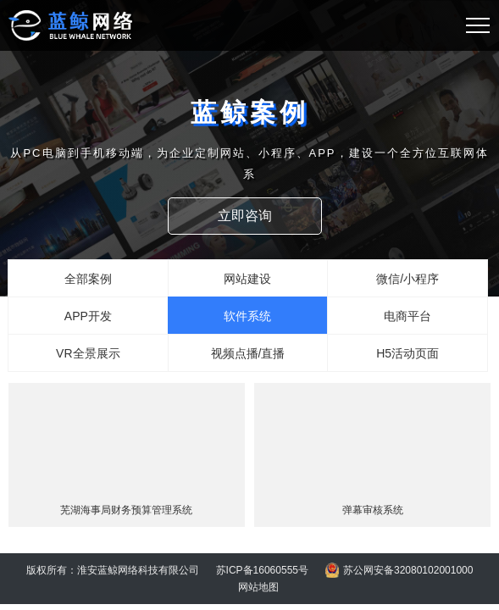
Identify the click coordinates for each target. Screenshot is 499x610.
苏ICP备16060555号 (262, 570)
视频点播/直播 (248, 353)
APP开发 (88, 316)
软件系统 (247, 316)
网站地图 (258, 587)
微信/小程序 (407, 279)
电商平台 (407, 316)
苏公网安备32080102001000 (408, 570)
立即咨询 (248, 215)
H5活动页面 (407, 353)
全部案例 (88, 279)
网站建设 (247, 279)
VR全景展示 (87, 353)
